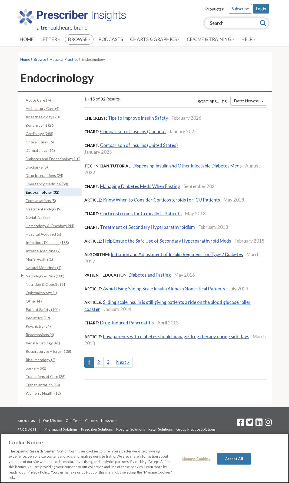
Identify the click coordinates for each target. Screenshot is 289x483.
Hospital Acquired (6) (43, 234)
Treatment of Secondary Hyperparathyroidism (147, 227)
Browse (79, 39)
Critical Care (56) (40, 142)
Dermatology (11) (40, 150)
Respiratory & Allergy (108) (48, 351)
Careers (91, 420)
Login (261, 8)
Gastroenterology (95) (45, 209)
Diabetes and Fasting (149, 275)
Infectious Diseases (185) (47, 242)
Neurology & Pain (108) (45, 276)
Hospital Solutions (130, 429)
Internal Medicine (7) (43, 251)
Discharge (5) (37, 167)
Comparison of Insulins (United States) (139, 145)
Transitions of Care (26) (45, 376)
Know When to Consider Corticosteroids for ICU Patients (161, 200)
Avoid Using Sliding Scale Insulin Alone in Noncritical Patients (164, 288)
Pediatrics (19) (38, 318)
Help (248, 39)
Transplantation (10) (43, 385)
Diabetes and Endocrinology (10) (53, 158)
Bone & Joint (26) (40, 125)
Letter (50, 39)
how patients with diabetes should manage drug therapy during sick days (176, 336)
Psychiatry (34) (38, 326)
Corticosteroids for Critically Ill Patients (141, 213)
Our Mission (52, 420)
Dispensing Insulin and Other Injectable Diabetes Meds (187, 166)
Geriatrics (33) (38, 217)
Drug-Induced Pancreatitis (127, 323)
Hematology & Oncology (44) (50, 225)
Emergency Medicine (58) (47, 184)
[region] (144, 458)
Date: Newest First (250, 100)
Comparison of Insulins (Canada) (133, 131)
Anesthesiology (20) (43, 117)
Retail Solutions (160, 429)
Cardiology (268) (39, 133)
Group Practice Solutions (195, 429)
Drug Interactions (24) (44, 175)
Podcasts (110, 39)
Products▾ (214, 8)
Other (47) (35, 301)
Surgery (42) (36, 368)
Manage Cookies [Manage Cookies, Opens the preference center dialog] (196, 459)
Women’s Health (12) (43, 393)
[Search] (263, 23)
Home (27, 39)
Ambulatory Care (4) (42, 108)
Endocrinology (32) (42, 192)
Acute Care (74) (39, 100)
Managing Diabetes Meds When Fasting (140, 186)
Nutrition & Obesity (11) (46, 284)
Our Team (74, 420)
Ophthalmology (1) (41, 292)
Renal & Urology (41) (43, 343)
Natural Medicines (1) (43, 267)
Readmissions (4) (40, 334)
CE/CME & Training (210, 39)
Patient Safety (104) (43, 309)
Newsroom (109, 420)
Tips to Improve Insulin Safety (138, 118)
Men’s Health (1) (39, 259)
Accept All (234, 459)
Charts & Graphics (155, 39)
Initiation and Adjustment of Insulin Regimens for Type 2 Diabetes (177, 254)
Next (122, 362)
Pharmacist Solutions (61, 429)
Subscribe (240, 8)
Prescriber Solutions (97, 429)
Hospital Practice (64, 59)
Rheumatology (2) (40, 359)
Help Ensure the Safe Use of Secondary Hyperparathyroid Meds (167, 241)
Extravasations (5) (41, 200)
